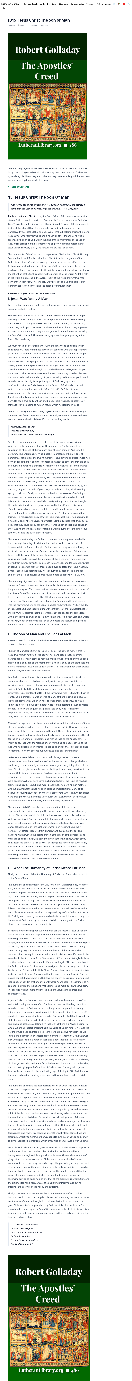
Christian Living (77, 4)
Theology (90, 4)
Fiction (100, 4)
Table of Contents (19, 186)
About (107, 4)
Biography (63, 4)
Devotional (51, 4)
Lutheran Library (10, 3)
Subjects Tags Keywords (34, 4)
